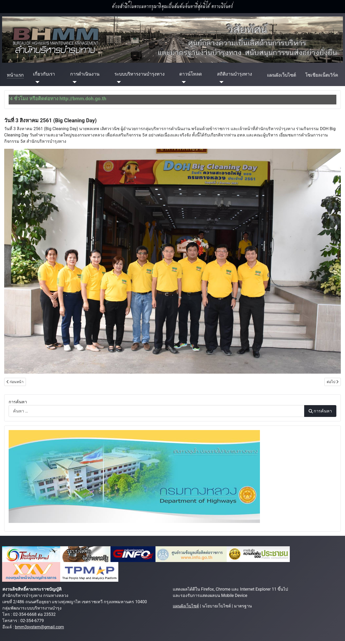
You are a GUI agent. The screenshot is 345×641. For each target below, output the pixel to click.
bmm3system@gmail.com (39, 626)
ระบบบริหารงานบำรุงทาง (139, 74)
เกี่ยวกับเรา (44, 74)
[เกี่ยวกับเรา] (36, 81)
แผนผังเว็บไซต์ (281, 75)
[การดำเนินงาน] (73, 81)
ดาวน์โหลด (190, 74)
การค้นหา (18, 401)
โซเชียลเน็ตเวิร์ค (321, 75)
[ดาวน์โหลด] (182, 81)
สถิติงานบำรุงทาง (234, 74)
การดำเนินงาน (84, 74)
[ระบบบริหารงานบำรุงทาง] (117, 81)
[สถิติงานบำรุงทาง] (220, 81)
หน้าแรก (15, 75)
